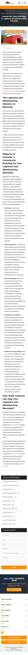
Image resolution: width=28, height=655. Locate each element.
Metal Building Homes (11, 493)
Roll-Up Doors (8, 516)
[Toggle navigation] (25, 3)
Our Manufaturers (17, 642)
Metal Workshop (9, 512)
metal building (15, 425)
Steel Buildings (9, 520)
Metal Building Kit (9, 497)
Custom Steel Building (11, 485)
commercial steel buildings (11, 91)
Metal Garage (8, 505)
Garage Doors (8, 489)
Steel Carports (15, 453)
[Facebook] (2, 632)
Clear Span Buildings (10, 481)
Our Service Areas (17, 638)
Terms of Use (18, 650)
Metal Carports (9, 501)
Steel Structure (9, 524)
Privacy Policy (10, 650)
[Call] (22, 3)
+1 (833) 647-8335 (15, 589)
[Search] (19, 3)
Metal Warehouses (10, 508)
